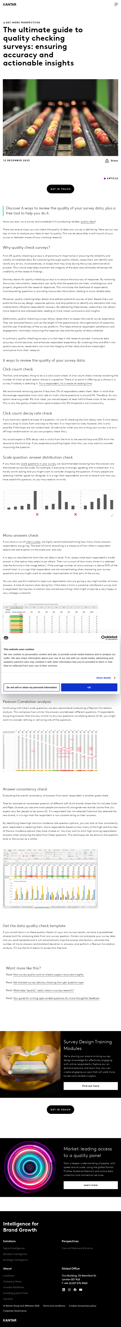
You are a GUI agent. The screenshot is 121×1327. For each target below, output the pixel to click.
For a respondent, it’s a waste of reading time (65, 383)
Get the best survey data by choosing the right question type (48, 982)
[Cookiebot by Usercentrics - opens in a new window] (103, 637)
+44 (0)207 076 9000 (76, 1283)
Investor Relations (13, 1287)
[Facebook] (75, 1290)
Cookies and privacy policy (82, 1306)
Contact (7, 1299)
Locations (8, 1276)
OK (89, 687)
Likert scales (33, 542)
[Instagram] (69, 1290)
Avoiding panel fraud (15, 1293)
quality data (88, 222)
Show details (103, 677)
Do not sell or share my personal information (32, 687)
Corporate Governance (15, 1311)
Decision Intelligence (15, 1254)
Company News (12, 1281)
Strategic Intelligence (15, 1260)
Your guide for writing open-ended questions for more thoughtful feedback (56, 998)
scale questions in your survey (38, 464)
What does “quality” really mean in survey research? (43, 990)
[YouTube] (64, 1290)
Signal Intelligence (14, 1248)
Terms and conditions (54, 1306)
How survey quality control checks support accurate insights (48, 974)
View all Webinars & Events (77, 1248)
